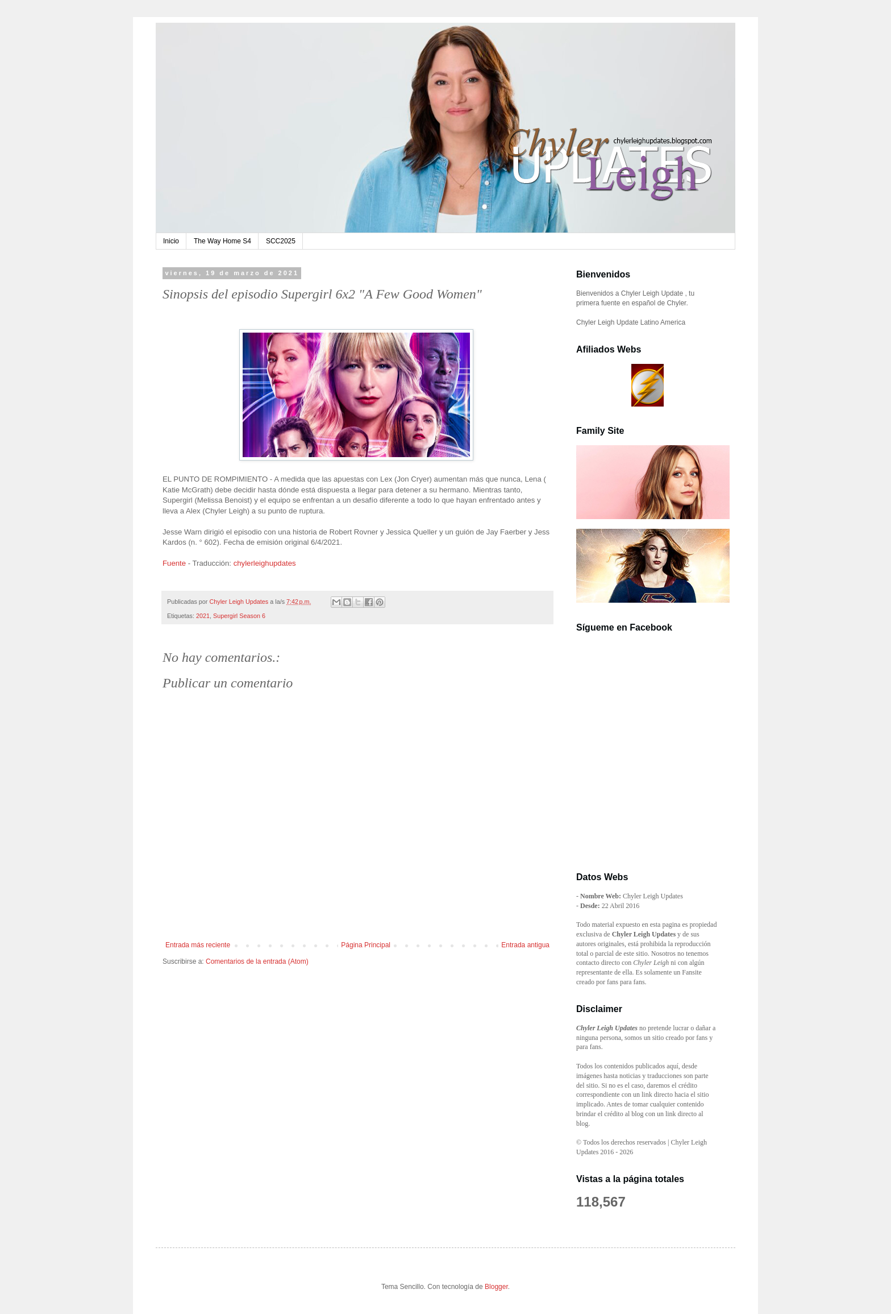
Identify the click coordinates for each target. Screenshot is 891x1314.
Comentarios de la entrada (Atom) (257, 961)
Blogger (496, 1287)
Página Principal (365, 945)
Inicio (171, 241)
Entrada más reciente (197, 945)
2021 (203, 615)
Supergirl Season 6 (239, 615)
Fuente (174, 563)
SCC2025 (280, 241)
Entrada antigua (525, 945)
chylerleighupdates (265, 563)
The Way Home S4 (222, 241)
